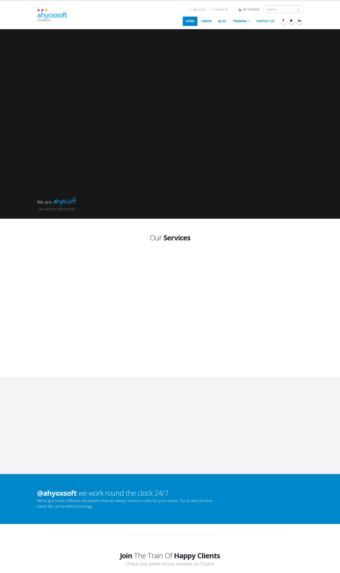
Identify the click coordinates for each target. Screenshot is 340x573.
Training (240, 21)
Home (190, 21)
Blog (222, 21)
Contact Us (219, 9)
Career (206, 21)
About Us (198, 9)
